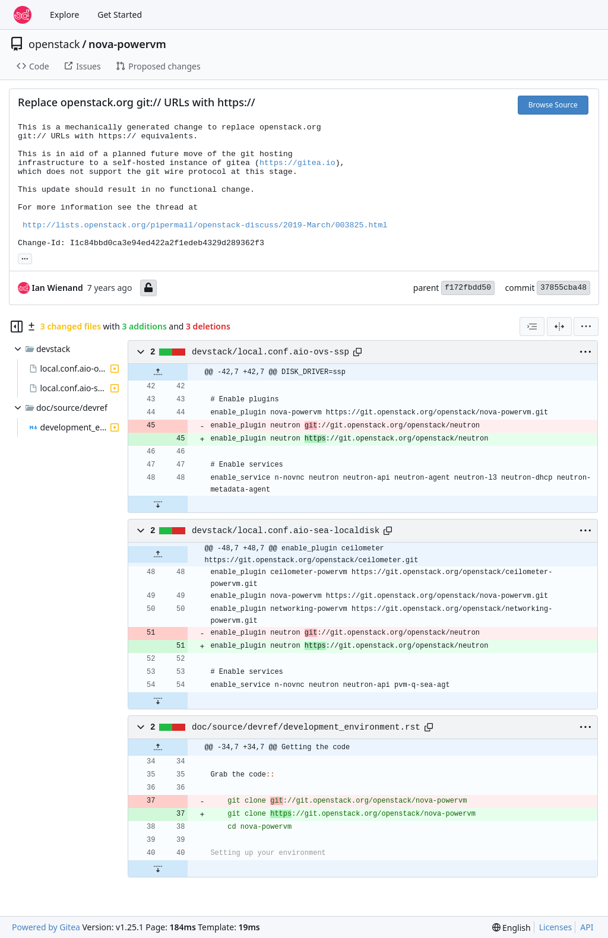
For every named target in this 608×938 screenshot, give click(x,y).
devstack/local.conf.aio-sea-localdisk (285, 530)
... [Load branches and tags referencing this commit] (24, 257)
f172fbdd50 (468, 287)
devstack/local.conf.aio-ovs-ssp (270, 352)
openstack (54, 44)
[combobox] (532, 326)
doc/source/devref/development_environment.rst (306, 727)
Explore (64, 14)
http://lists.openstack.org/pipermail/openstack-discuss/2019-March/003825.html (205, 225)
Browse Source (553, 105)
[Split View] (559, 326)
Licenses (555, 927)
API (586, 927)
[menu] (586, 326)
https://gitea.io (297, 163)
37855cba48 (563, 287)
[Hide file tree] (17, 326)
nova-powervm (127, 44)
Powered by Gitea (46, 927)
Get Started (119, 14)
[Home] (22, 15)
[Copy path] (357, 352)
